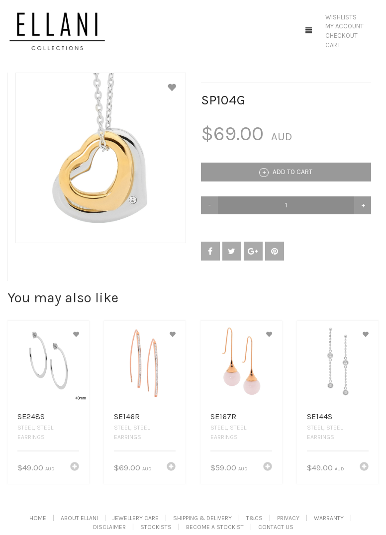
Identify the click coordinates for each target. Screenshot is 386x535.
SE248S (31, 416)
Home (37, 518)
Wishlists (341, 17)
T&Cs (254, 518)
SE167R (223, 416)
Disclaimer (109, 527)
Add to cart (285, 172)
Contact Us (275, 527)
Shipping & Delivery (202, 518)
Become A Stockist (215, 527)
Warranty (329, 518)
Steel (25, 427)
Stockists (156, 527)
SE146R (127, 416)
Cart (333, 45)
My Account (344, 26)
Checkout (341, 35)
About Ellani (79, 518)
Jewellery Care (135, 518)
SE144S (319, 416)
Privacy (288, 518)
